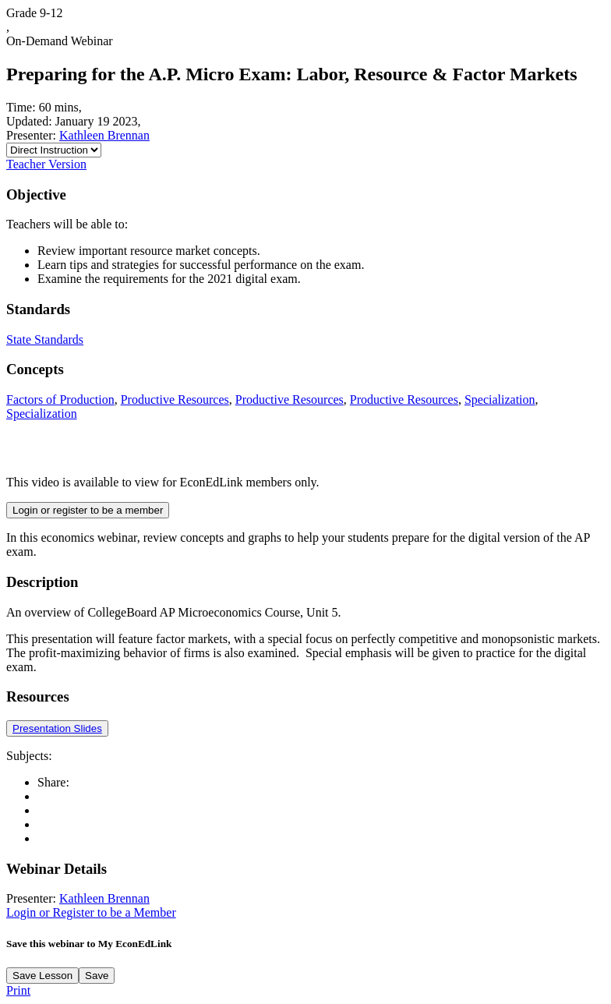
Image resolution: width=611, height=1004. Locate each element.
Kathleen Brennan (104, 135)
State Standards (44, 339)
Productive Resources (175, 399)
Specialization (499, 399)
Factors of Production (60, 399)
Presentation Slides (57, 728)
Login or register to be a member (87, 510)
